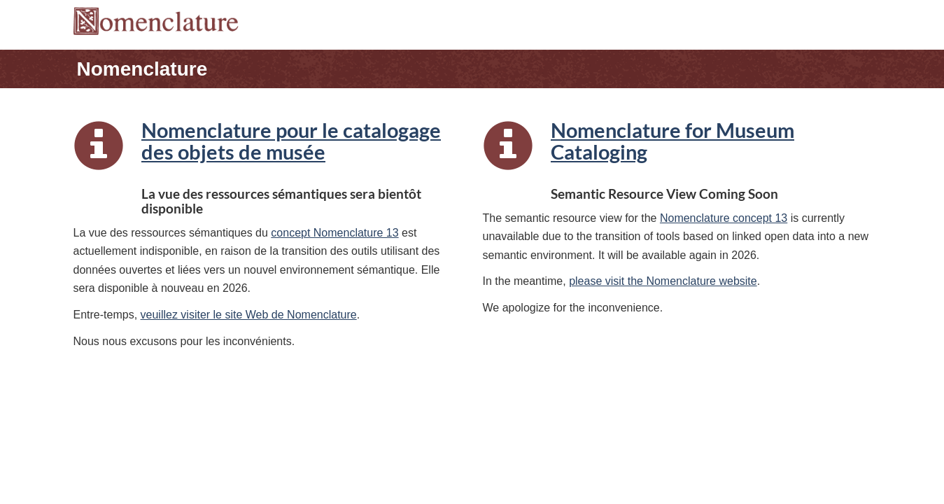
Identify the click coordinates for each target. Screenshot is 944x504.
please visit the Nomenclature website (663, 281)
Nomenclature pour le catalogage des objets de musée (291, 141)
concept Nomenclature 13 (334, 233)
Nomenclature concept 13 (723, 218)
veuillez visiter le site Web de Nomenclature (249, 315)
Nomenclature (142, 69)
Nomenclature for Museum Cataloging (672, 141)
